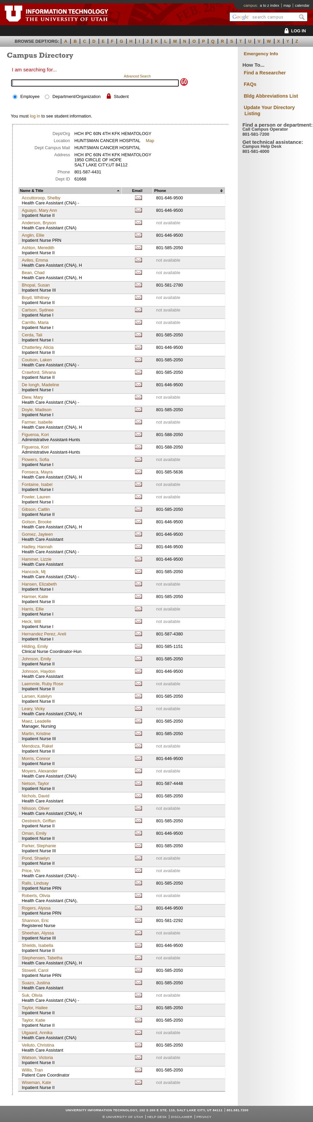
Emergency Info (261, 53)
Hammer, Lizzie (36, 559)
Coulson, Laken (37, 359)
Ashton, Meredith (38, 247)
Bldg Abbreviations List (271, 96)
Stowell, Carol (35, 970)
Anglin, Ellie (33, 235)
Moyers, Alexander (39, 770)
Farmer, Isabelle (37, 422)
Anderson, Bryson (39, 222)
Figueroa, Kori (35, 434)
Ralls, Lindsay (35, 883)
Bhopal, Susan (36, 285)
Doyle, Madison (36, 409)
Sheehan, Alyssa (38, 932)
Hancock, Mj (33, 571)
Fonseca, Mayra (37, 471)
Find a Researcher (265, 72)
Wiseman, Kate (36, 1082)
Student (121, 96)
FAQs (250, 84)
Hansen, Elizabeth (39, 584)
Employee (29, 96)
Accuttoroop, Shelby (41, 197)
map (287, 5)
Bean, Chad (33, 272)
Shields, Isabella (37, 945)
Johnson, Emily (36, 658)
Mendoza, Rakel (37, 746)
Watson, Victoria (37, 1057)
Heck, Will (31, 621)
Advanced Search (137, 76)
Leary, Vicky (33, 708)
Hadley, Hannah (37, 546)
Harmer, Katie (35, 596)
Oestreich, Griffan (38, 820)
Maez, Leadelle (36, 721)
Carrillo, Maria (35, 322)
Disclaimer (181, 1117)
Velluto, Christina (38, 1045)
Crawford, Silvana (39, 372)
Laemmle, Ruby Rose (42, 683)
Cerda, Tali (32, 334)
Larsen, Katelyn (37, 696)
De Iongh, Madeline (40, 384)
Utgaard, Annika (37, 1032)
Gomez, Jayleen (37, 534)
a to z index (269, 5)
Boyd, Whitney (36, 297)
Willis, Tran (32, 1069)
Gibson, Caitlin (36, 509)
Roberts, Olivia (36, 895)
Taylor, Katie (33, 1020)
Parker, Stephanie (39, 845)
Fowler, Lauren (36, 496)
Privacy (203, 1117)
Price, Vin (31, 870)
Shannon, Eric (35, 920)
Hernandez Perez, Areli (44, 633)
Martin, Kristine (36, 733)
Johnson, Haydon (38, 671)
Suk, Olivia (32, 995)
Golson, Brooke (36, 521)
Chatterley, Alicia (37, 347)
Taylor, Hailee (35, 1007)
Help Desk (157, 1117)
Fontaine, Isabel (37, 484)
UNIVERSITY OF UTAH (124, 1117)
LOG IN (294, 30)
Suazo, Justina (36, 982)
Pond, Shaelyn (36, 858)
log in (35, 116)
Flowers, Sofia (35, 459)
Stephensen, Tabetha (42, 957)
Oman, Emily (34, 833)
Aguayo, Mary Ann (39, 210)
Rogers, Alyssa (36, 908)
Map (150, 140)
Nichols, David (35, 795)
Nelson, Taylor (35, 783)
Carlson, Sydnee (38, 309)
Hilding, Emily (35, 646)
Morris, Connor (36, 758)
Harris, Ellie (33, 609)
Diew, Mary (32, 397)
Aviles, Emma (35, 260)
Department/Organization (76, 96)
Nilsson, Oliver (36, 808)
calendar (302, 5)
